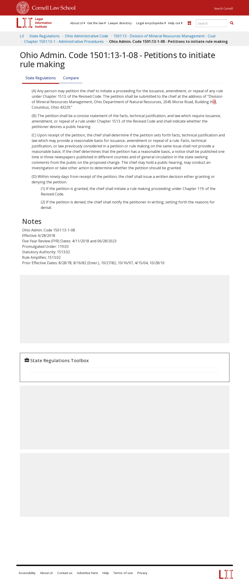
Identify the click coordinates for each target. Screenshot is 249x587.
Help (106, 573)
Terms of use (123, 573)
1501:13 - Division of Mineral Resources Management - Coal (164, 35)
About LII (76, 23)
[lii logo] (34, 23)
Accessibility (27, 573)
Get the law (95, 23)
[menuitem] (76, 23)
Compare (71, 77)
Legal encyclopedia (150, 23)
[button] (231, 23)
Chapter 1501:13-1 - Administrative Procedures (64, 41)
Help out (174, 23)
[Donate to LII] (189, 23)
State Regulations (44, 35)
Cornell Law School (52, 7)
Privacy (142, 573)
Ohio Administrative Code (86, 35)
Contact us (64, 573)
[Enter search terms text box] (212, 23)
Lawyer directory (120, 23)
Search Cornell (223, 8)
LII (22, 35)
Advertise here (87, 573)
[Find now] (231, 23)
